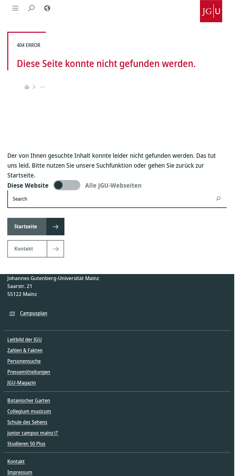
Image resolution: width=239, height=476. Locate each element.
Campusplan (33, 313)
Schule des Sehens (27, 422)
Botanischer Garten (28, 400)
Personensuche (24, 361)
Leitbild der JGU (24, 339)
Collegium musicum (29, 411)
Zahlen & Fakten (25, 350)
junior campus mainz (30, 432)
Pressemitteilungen (28, 371)
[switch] (117, 185)
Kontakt (16, 461)
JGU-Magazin (21, 382)
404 (43, 87)
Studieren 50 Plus (26, 443)
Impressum (19, 472)
